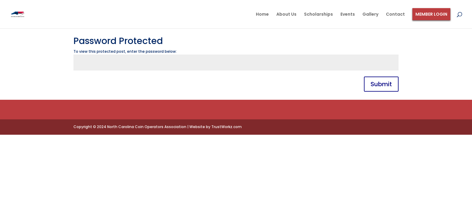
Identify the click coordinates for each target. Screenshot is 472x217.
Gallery (370, 14)
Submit (381, 84)
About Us (286, 14)
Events (347, 14)
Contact (395, 14)
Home (262, 14)
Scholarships (318, 14)
